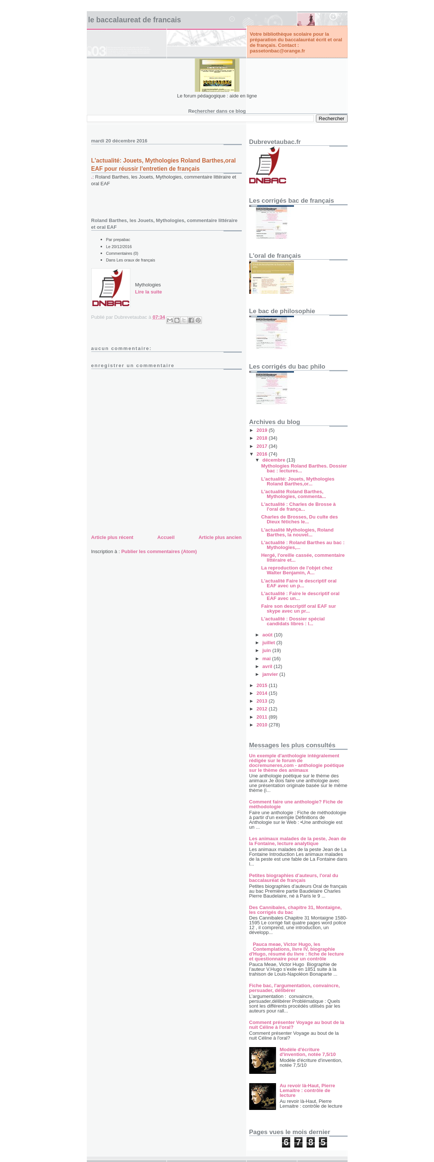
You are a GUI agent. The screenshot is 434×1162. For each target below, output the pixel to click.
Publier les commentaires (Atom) (159, 551)
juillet (269, 642)
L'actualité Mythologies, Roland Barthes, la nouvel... (297, 532)
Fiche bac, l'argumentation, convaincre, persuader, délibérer (294, 988)
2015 (263, 685)
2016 (263, 454)
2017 (263, 446)
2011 (263, 717)
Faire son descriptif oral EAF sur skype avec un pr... (298, 608)
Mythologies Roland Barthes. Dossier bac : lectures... (304, 468)
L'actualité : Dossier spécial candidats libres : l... (293, 621)
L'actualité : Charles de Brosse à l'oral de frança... (298, 506)
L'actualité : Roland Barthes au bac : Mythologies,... (303, 545)
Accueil (165, 537)
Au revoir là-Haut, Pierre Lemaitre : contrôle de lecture (307, 1090)
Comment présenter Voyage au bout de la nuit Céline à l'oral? (296, 1025)
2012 (263, 709)
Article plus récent (112, 537)
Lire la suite (148, 292)
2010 (263, 725)
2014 (263, 693)
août (268, 635)
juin (267, 650)
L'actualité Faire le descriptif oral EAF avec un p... (299, 583)
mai (267, 658)
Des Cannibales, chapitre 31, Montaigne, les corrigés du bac (295, 910)
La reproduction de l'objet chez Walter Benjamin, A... (297, 570)
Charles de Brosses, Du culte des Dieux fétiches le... (299, 519)
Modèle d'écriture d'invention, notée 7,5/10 (308, 1052)
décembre (274, 460)
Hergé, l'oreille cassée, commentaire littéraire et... (303, 557)
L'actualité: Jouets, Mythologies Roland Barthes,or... (298, 481)
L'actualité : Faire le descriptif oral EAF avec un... (300, 596)
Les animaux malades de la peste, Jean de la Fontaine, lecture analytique (297, 841)
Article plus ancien (220, 537)
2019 (263, 430)
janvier (270, 674)
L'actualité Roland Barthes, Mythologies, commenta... (293, 494)
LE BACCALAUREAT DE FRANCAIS (134, 20)
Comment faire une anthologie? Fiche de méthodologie (296, 804)
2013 (263, 701)
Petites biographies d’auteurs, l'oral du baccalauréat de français (293, 878)
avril (267, 666)
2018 (263, 438)
